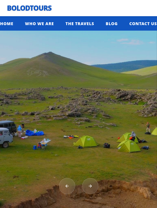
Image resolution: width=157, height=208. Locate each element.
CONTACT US (143, 23)
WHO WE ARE (39, 23)
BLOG (112, 23)
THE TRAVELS (80, 23)
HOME (6, 23)
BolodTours (29, 8)
